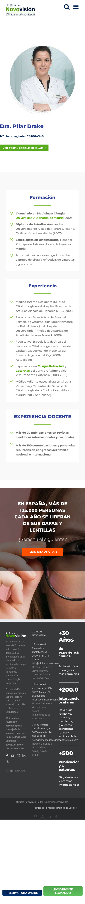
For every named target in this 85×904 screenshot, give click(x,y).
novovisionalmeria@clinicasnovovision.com (55, 740)
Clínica (39, 644)
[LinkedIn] (23, 755)
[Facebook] (7, 755)
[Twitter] (7, 761)
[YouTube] (12, 755)
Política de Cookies (67, 808)
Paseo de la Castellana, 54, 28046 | (40, 652)
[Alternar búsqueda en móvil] (67, 7)
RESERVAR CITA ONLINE (22, 893)
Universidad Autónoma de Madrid (40, 218)
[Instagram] (18, 755)
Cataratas (23, 370)
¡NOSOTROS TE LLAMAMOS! (63, 891)
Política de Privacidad (45, 808)
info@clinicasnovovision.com (47, 663)
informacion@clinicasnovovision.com (52, 699)
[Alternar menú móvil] (76, 7)
